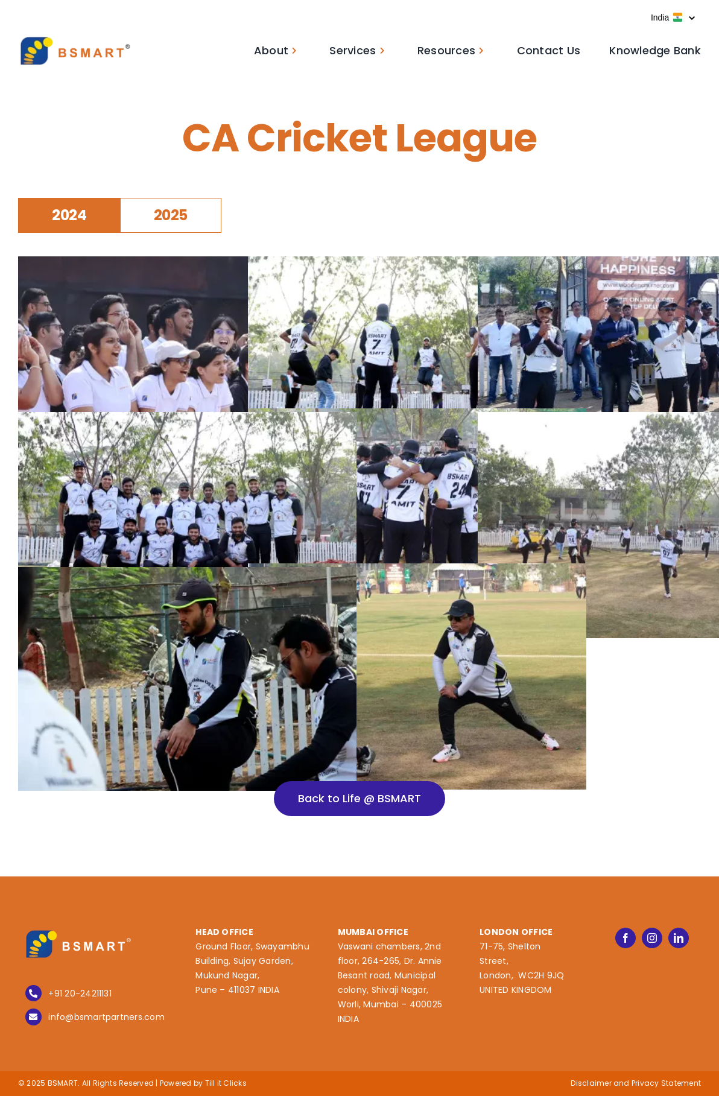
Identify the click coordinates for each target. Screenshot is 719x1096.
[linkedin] (678, 938)
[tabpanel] (359, 485)
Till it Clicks (226, 1083)
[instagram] (652, 938)
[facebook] (625, 938)
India (673, 17)
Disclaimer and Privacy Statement (636, 1083)
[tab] (69, 215)
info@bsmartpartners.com (106, 1017)
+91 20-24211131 (80, 993)
